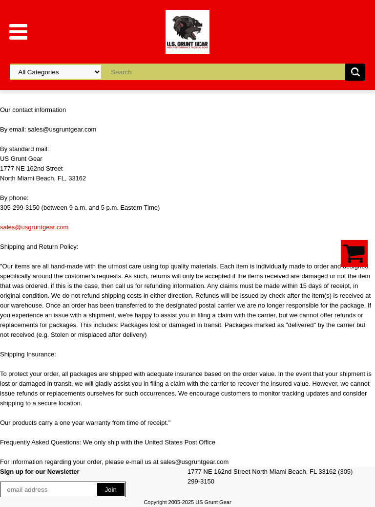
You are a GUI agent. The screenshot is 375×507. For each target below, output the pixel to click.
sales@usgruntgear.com (34, 227)
